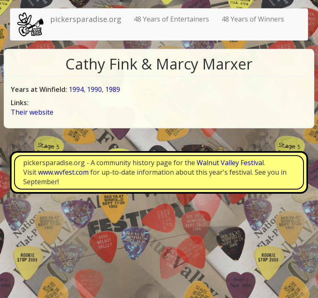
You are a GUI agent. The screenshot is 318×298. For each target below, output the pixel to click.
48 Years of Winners (253, 19)
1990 (94, 89)
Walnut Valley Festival (230, 162)
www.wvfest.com (63, 172)
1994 (76, 89)
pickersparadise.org (85, 19)
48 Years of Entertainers (171, 19)
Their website (32, 112)
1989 (112, 89)
